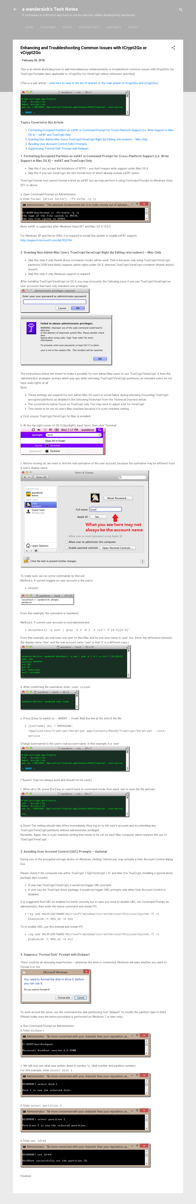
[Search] (181, 10)
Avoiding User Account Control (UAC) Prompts (57, 144)
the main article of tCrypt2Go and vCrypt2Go (129, 83)
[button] (173, 48)
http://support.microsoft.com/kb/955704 (46, 240)
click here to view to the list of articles (73, 83)
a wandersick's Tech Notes (50, 9)
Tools (67, 27)
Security (114, 27)
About (133, 27)
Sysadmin (48, 27)
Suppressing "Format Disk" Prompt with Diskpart (58, 148)
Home (29, 27)
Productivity (89, 27)
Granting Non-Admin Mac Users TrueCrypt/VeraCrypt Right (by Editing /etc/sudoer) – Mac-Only (87, 139)
